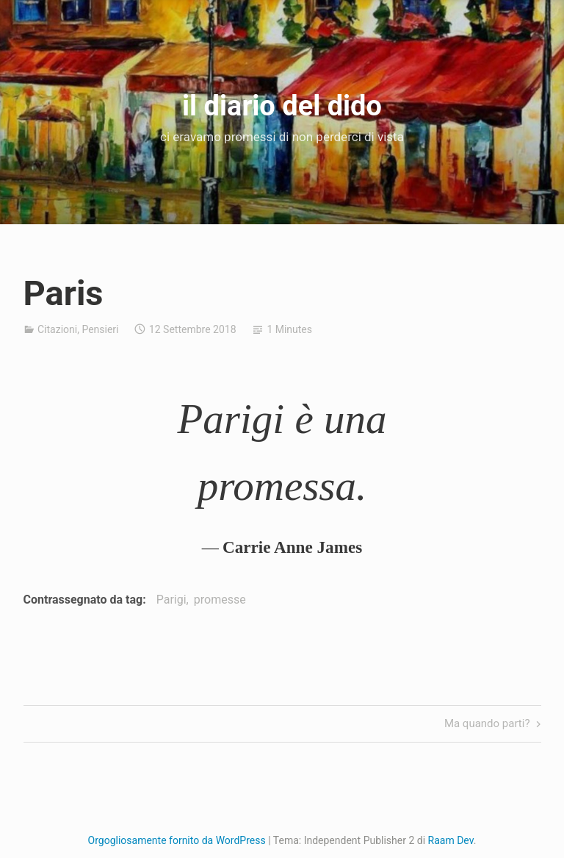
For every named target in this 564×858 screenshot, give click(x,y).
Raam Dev (451, 840)
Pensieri (100, 329)
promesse (220, 600)
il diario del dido (282, 106)
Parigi (171, 600)
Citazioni (57, 329)
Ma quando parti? (487, 724)
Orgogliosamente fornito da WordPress (177, 840)
